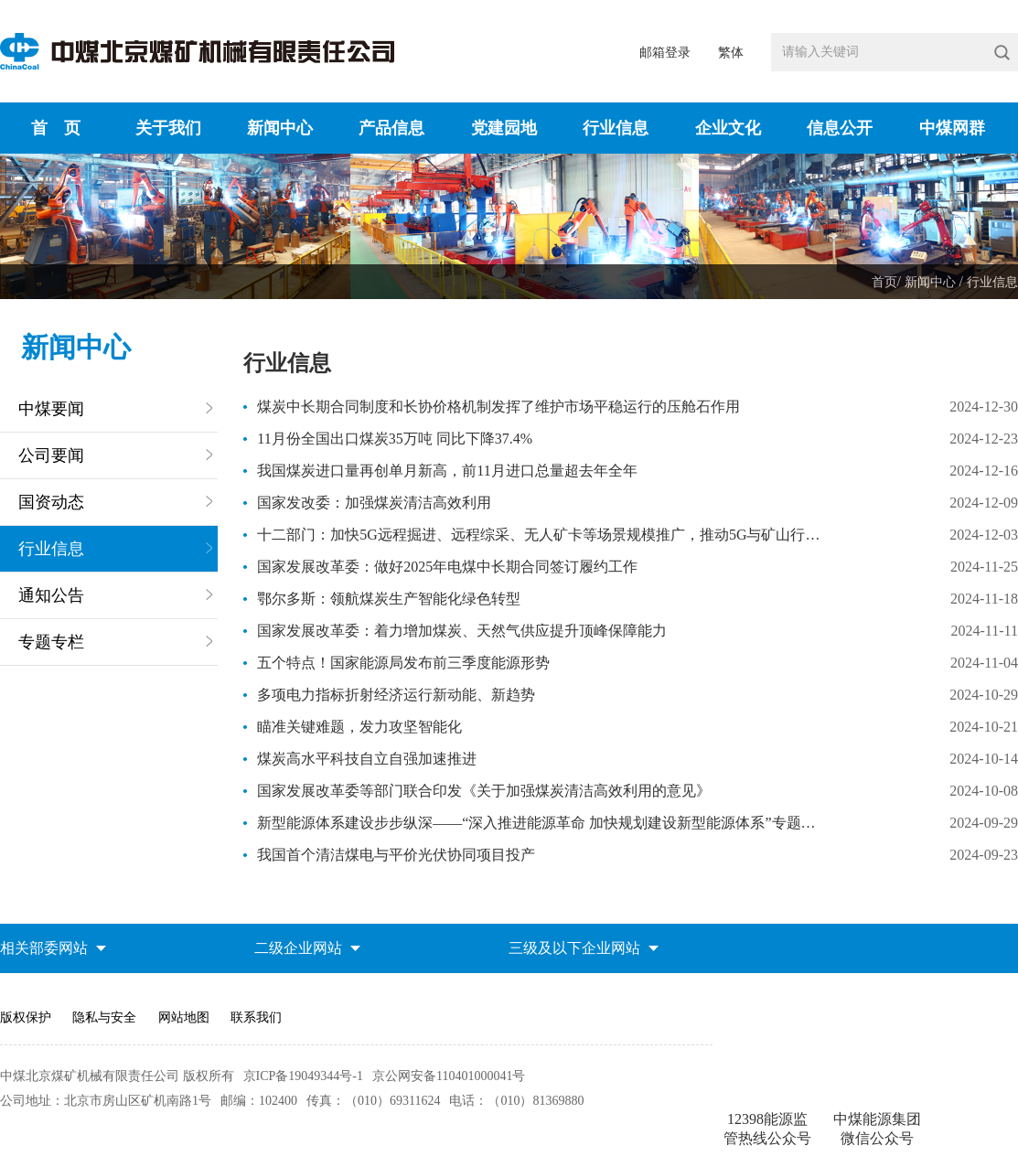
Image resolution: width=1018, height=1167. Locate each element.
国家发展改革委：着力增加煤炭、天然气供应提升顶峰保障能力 (462, 630)
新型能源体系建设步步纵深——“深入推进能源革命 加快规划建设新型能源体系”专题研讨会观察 (541, 822)
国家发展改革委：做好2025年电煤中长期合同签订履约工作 (447, 566)
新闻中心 (932, 282)
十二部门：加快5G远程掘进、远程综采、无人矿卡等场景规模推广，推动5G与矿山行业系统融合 (541, 534)
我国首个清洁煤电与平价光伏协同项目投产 (396, 854)
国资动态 (51, 502)
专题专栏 (51, 642)
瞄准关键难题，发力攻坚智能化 (359, 726)
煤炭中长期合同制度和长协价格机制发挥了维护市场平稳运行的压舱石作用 (498, 406)
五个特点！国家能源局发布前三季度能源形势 (403, 662)
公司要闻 (51, 455)
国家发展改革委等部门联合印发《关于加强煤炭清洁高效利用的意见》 (484, 790)
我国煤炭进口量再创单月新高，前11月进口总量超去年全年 (447, 470)
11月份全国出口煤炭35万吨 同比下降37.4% (394, 438)
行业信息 (992, 282)
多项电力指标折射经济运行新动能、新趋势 (396, 694)
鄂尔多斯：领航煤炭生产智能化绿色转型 (388, 598)
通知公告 (51, 595)
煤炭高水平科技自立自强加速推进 (367, 758)
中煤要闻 (51, 409)
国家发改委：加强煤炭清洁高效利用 (374, 502)
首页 (884, 282)
